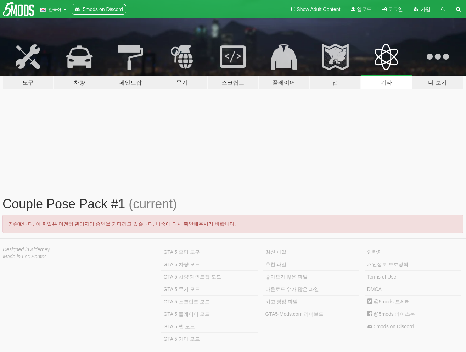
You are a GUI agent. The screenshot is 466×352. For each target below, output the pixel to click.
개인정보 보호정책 (387, 264)
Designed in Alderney (26, 249)
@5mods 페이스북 (391, 314)
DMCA (374, 289)
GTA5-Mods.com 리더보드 (294, 314)
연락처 (374, 252)
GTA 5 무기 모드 (181, 289)
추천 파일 (276, 264)
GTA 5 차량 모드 (181, 264)
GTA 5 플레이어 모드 (186, 314)
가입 (422, 9)
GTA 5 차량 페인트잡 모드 (192, 277)
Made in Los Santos (25, 256)
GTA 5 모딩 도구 (181, 252)
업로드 (361, 9)
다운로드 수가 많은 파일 (292, 289)
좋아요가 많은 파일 (286, 277)
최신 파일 (276, 252)
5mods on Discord (390, 327)
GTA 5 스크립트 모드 (186, 301)
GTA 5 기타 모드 (181, 339)
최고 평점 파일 (281, 301)
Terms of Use (381, 277)
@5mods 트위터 (388, 301)
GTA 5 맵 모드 (179, 326)
